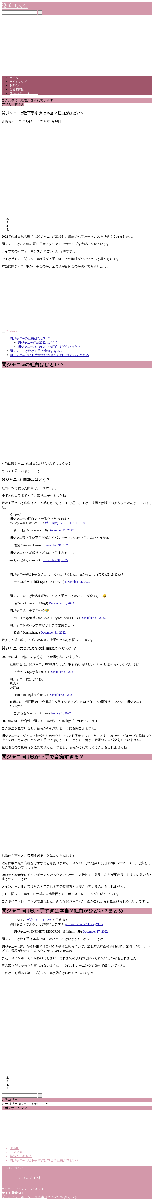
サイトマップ (18, 81)
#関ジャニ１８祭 (39, 920)
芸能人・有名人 (13, 104)
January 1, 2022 (61, 713)
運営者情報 (17, 89)
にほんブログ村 (22, 1178)
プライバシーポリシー (24, 93)
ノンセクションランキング (12, 1168)
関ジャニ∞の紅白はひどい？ (30, 338)
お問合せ (15, 85)
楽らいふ (15, 5)
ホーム (14, 77)
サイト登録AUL (13, 1193)
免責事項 (40, 1197)
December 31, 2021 (62, 671)
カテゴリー (10, 1103)
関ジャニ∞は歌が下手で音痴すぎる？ (36, 351)
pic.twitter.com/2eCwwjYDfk (84, 924)
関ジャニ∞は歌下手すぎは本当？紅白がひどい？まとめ (49, 355)
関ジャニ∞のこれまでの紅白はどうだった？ (49, 346)
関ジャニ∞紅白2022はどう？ (38, 342)
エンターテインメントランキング (23, 1189)
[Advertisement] (77, 45)
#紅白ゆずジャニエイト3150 (65, 523)
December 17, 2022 (95, 931)
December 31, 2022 (61, 530)
